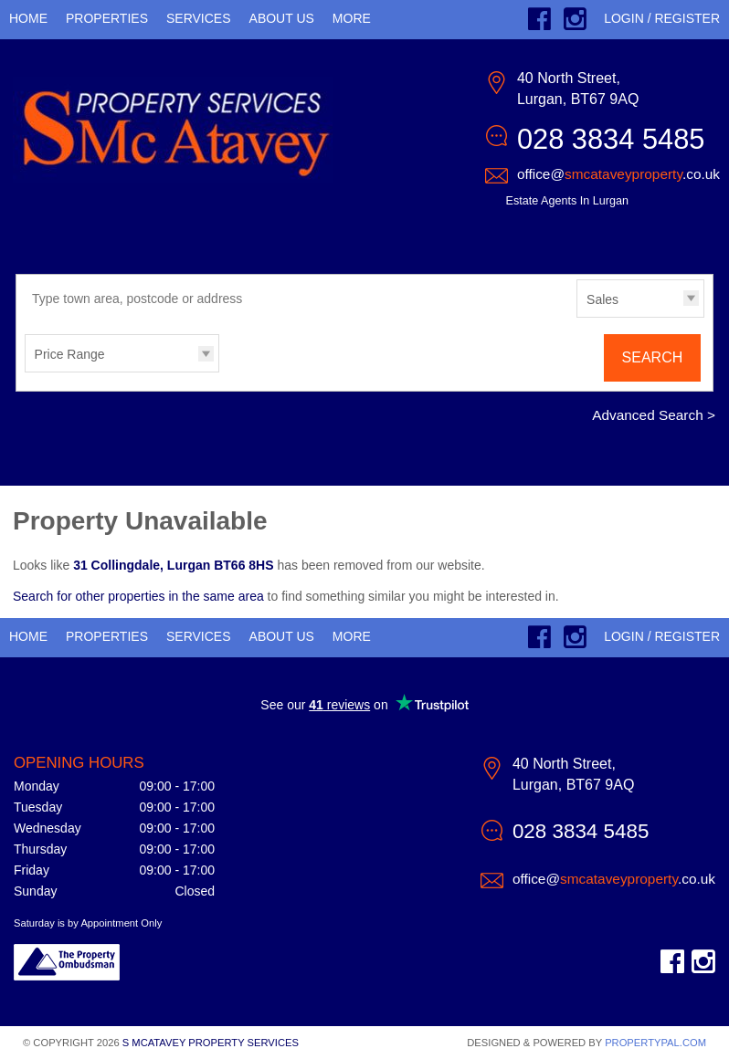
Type (576, 316)
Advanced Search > (653, 415)
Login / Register (662, 18)
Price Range (70, 354)
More (352, 18)
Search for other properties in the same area (138, 596)
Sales (602, 299)
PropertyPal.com (655, 1042)
